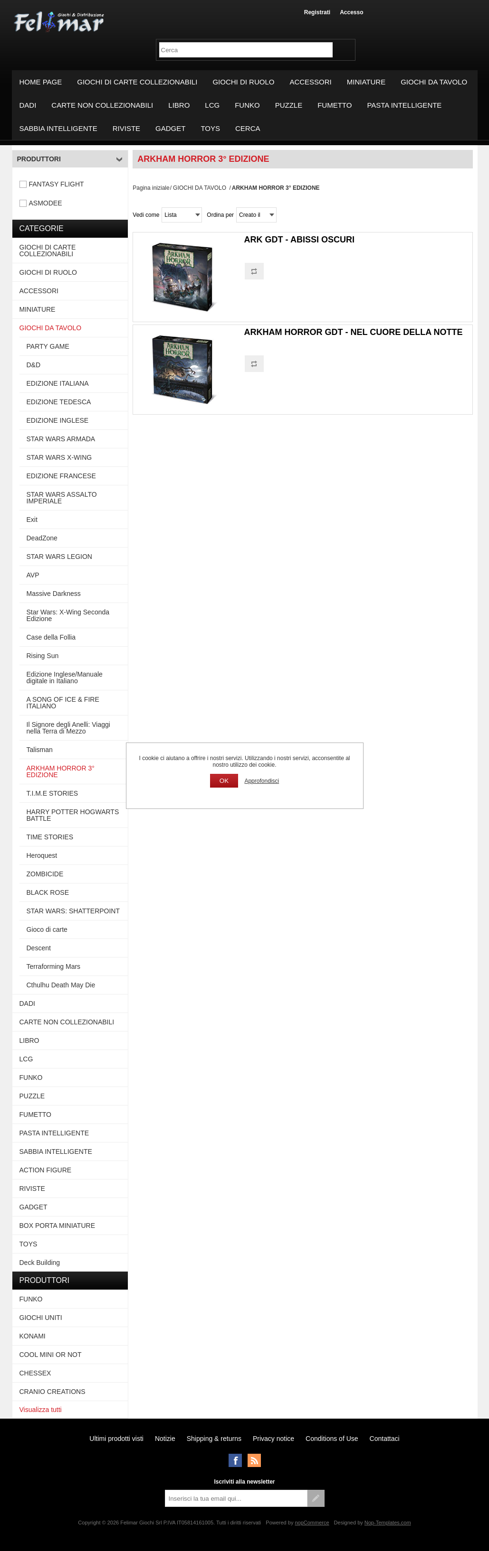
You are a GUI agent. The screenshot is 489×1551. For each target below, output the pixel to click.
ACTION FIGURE (45, 1170)
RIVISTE (126, 128)
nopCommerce (312, 1522)
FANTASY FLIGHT (56, 184)
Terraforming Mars (54, 966)
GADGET (170, 128)
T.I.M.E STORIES (52, 793)
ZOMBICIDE (45, 874)
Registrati (317, 12)
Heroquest (42, 855)
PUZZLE (289, 105)
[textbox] (246, 49)
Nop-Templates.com (387, 1522)
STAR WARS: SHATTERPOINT (73, 911)
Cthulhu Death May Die (61, 985)
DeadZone (42, 538)
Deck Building (39, 1262)
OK (224, 780)
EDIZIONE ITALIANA (58, 383)
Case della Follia (51, 637)
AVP (33, 575)
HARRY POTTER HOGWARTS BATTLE (73, 815)
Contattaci (385, 1438)
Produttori (39, 159)
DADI (28, 105)
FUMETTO (334, 105)
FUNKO (247, 105)
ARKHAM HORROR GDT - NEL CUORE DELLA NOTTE (353, 332)
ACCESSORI (310, 82)
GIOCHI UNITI (40, 1317)
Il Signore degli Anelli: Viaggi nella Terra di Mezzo (68, 728)
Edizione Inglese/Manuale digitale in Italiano (65, 677)
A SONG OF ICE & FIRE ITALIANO (63, 703)
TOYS (210, 128)
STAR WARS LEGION (59, 556)
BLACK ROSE (48, 892)
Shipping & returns (214, 1438)
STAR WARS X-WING (59, 457)
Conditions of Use (332, 1438)
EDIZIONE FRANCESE (61, 476)
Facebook (235, 1460)
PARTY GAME (48, 346)
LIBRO (179, 105)
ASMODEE (45, 203)
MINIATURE (366, 82)
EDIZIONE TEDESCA (59, 402)
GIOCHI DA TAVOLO (434, 82)
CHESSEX (35, 1373)
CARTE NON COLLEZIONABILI (102, 105)
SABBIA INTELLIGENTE (58, 128)
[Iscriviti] (236, 1498)
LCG (212, 105)
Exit (32, 519)
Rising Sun (43, 655)
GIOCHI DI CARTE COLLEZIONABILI (137, 82)
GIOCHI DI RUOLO (243, 82)
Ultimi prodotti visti (116, 1438)
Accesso (351, 12)
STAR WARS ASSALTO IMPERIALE (62, 498)
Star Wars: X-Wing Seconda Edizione (68, 615)
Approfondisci (261, 781)
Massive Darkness (54, 593)
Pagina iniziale (151, 188)
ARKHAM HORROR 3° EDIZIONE (61, 771)
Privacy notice (273, 1438)
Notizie (165, 1438)
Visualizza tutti (40, 1409)
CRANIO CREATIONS (52, 1391)
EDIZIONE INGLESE (58, 420)
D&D (34, 365)
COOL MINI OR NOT (50, 1354)
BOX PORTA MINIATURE (57, 1225)
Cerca (247, 128)
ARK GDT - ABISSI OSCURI (299, 239)
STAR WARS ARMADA (61, 439)
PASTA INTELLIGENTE (404, 105)
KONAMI (32, 1336)
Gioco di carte (47, 929)
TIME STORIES (50, 837)
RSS (254, 1460)
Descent (39, 948)
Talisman (40, 749)
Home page (40, 82)
